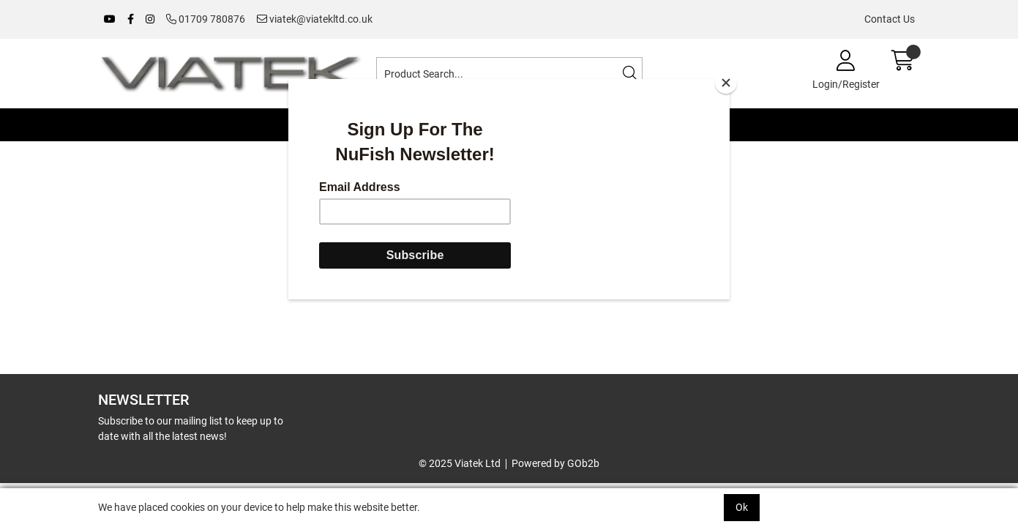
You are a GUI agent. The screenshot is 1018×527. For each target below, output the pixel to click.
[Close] (726, 83)
